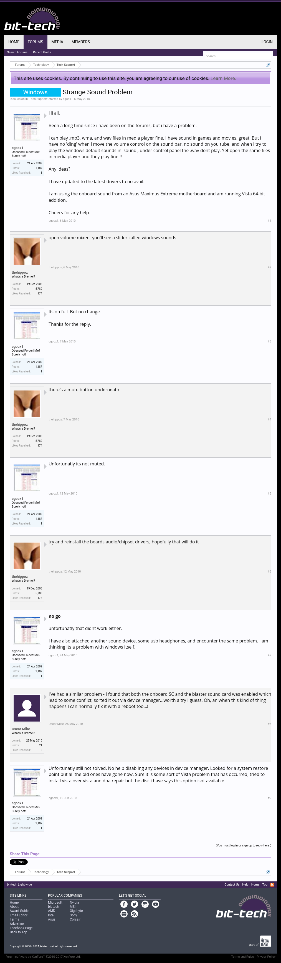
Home (13, 42)
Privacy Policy (266, 957)
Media (57, 42)
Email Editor (18, 915)
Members (81, 42)
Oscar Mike (21, 729)
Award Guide (19, 911)
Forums (35, 42)
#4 (269, 419)
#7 (269, 655)
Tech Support (38, 99)
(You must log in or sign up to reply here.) (243, 845)
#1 (269, 221)
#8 (269, 724)
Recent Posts (42, 52)
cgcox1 (68, 99)
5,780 (39, 288)
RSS (272, 885)
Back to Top (18, 932)
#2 (269, 267)
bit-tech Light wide (19, 884)
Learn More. (223, 78)
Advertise (17, 924)
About (14, 907)
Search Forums (17, 52)
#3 (269, 341)
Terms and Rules (242, 957)
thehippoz (20, 272)
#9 (269, 798)
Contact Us (231, 884)
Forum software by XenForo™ (43, 957)
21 (40, 745)
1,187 (39, 168)
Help (245, 884)
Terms (14, 919)
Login (267, 42)
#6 (269, 571)
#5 (269, 493)
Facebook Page (21, 928)
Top (264, 884)
